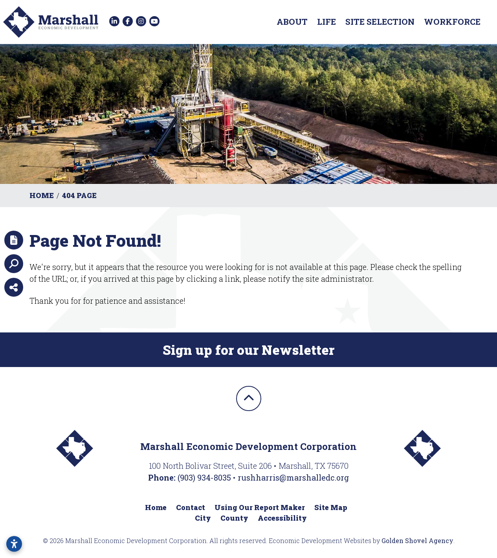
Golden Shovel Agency (417, 540)
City (203, 518)
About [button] (292, 21)
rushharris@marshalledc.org (293, 477)
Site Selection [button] (379, 21)
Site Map (330, 507)
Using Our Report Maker (260, 507)
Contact (190, 507)
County (234, 518)
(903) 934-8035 (205, 477)
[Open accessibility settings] (14, 544)
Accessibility (282, 518)
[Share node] (13, 287)
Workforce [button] (452, 21)
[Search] (13, 263)
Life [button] (326, 21)
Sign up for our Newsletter (248, 349)
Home (156, 507)
